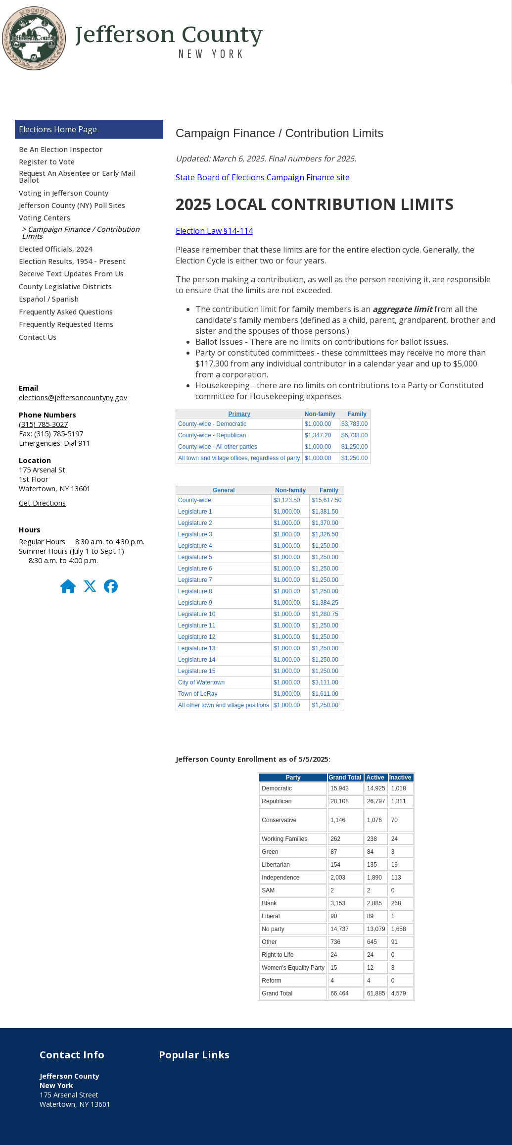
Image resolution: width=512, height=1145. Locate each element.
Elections (35, 129)
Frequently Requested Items (66, 324)
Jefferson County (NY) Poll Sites (72, 205)
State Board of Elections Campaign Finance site (263, 177)
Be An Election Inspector (61, 149)
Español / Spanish (49, 299)
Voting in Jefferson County (63, 193)
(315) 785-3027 (43, 424)
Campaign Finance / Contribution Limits (81, 232)
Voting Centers (44, 217)
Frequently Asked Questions (66, 311)
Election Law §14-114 (214, 230)
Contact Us (37, 337)
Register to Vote (47, 161)
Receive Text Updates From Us (71, 273)
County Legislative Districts (65, 286)
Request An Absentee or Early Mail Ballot (77, 176)
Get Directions (42, 503)
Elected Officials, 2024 (55, 249)
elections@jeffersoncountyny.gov (73, 397)
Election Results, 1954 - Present (72, 261)
